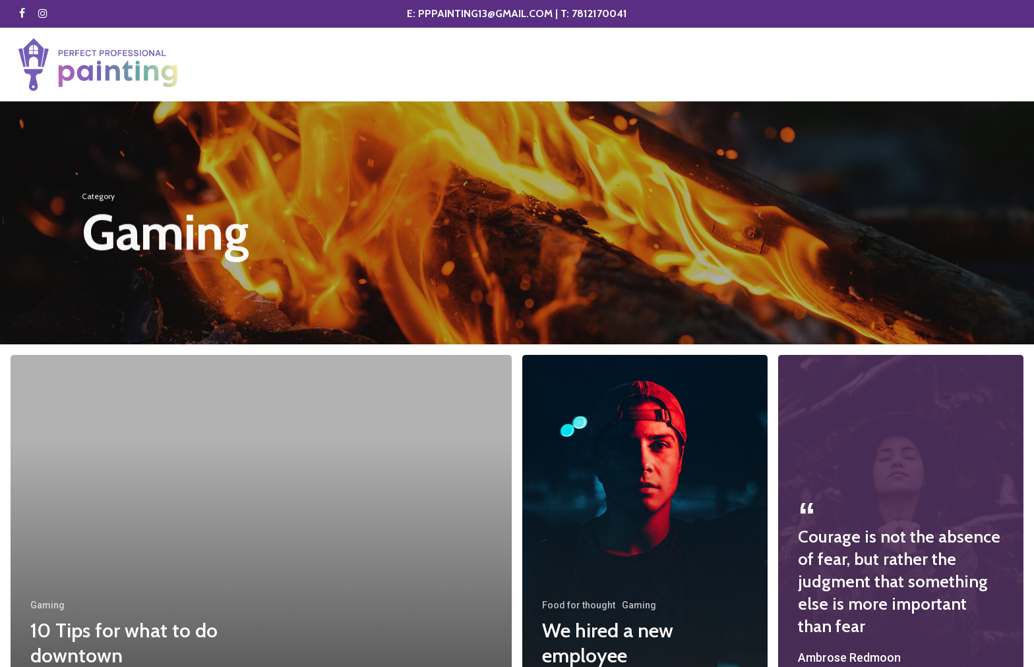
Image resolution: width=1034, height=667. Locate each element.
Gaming (47, 605)
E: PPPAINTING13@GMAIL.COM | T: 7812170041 (517, 13)
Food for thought (578, 605)
